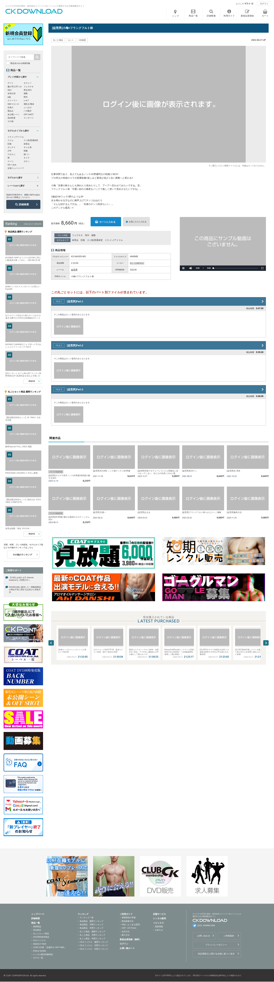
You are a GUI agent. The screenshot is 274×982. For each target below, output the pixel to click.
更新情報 (159, 926)
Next (266, 643)
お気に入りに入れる (138, 222)
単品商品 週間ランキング (91, 921)
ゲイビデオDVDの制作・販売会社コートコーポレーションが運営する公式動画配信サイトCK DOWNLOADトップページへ (34, 11)
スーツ (10, 161)
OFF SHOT (29, 114)
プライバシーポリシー (216, 945)
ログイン (264, 3)
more (32, 381)
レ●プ (26, 100)
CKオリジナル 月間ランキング (94, 945)
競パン (27, 154)
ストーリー (12, 100)
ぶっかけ (28, 107)
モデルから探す (15, 177)
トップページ (37, 914)
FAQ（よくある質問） (131, 924)
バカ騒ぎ (28, 111)
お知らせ (159, 930)
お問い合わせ (203, 936)
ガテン (27, 161)
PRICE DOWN (39, 951)
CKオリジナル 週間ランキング (94, 942)
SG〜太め (12, 165)
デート (10, 83)
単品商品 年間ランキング (91, 928)
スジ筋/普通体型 (95, 240)
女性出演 (11, 93)
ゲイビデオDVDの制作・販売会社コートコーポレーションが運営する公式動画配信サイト (45, 6)
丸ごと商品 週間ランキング (92, 931)
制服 (26, 151)
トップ (175, 16)
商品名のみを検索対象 (20, 63)
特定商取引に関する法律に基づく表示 (216, 954)
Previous (51, 643)
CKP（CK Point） (129, 928)
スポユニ (11, 154)
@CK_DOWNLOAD (206, 925)
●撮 (9, 97)
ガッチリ (11, 147)
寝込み (10, 111)
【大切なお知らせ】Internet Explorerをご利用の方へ (21, 578)
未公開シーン (13, 114)
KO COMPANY (137, 263)
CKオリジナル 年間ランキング (94, 949)
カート (265, 16)
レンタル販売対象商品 (43, 954)
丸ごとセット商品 (41, 933)
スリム (10, 140)
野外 (26, 97)
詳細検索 (24, 204)
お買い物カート (127, 948)
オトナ (27, 158)
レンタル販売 (159, 918)
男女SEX (28, 90)
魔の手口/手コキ (15, 87)
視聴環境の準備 (128, 917)
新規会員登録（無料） (130, 939)
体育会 (75, 240)
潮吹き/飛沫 (29, 104)
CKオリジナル (39, 940)
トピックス (158, 923)
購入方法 (126, 935)
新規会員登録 (247, 16)
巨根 (83, 240)
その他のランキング (22, 554)
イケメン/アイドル (114, 240)
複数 (93, 235)
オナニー (28, 83)
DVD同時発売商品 (41, 937)
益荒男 (74, 270)
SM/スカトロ (13, 104)
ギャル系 (28, 147)
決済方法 (126, 931)
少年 (9, 151)
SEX (87, 235)
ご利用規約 (228, 936)
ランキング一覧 (86, 917)
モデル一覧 (38, 958)
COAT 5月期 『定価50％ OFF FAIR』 (49, 947)
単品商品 (37, 930)
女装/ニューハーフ (16, 168)
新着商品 (37, 926)
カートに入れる (107, 222)
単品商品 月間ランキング (91, 924)
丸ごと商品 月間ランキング (92, 935)
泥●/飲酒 (11, 118)
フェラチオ (77, 235)
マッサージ (29, 118)
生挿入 (10, 107)
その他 (10, 121)
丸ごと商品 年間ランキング (92, 938)
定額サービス (159, 914)
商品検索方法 (128, 921)
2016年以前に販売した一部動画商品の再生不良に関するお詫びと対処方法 (25, 589)
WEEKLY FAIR (39, 944)
